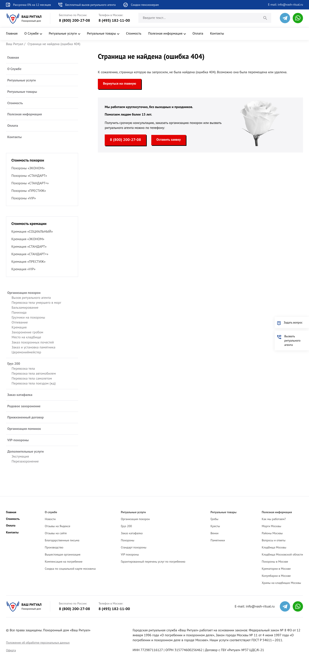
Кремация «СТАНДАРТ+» (29, 254)
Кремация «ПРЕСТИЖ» (28, 261)
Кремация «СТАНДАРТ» (29, 246)
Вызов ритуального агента (31, 297)
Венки (214, 533)
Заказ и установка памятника (33, 347)
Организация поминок (24, 428)
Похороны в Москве (275, 561)
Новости (50, 519)
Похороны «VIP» (23, 198)
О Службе (31, 33)
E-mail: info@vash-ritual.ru (285, 4)
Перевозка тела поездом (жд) (34, 383)
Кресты (215, 526)
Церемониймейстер (26, 352)
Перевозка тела (23, 368)
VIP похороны (130, 554)
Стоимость (133, 33)
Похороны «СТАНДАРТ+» (30, 183)
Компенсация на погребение (63, 561)
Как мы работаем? (274, 519)
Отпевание (20, 322)
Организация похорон (24, 292)
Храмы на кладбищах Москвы (281, 583)
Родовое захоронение (24, 406)
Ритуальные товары (101, 33)
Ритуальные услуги (63, 33)
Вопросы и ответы (274, 540)
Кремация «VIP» (23, 269)
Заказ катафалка (19, 394)
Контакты (217, 33)
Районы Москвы (272, 533)
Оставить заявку (168, 139)
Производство (54, 547)
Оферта (11, 650)
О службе (51, 512)
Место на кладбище (26, 337)
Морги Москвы (271, 526)
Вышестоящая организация (62, 554)
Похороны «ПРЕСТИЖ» (28, 190)
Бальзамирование (25, 307)
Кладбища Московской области (282, 554)
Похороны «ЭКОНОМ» (28, 168)
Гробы (214, 519)
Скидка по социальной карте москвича (70, 569)
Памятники (218, 540)
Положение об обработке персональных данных (38, 642)
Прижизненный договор (25, 417)
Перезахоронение (25, 461)
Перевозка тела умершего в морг (36, 302)
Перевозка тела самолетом (32, 378)
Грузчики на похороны (28, 317)
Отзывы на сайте (56, 533)
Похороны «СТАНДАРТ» (29, 175)
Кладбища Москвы (274, 547)
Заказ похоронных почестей (33, 342)
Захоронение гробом (27, 332)
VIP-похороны (18, 440)
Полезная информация (165, 33)
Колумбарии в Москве (276, 576)
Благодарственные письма (62, 540)
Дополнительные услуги (25, 451)
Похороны (127, 540)
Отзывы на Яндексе (57, 526)
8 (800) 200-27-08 (74, 20)
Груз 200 (13, 363)
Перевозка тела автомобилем (34, 373)
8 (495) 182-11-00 (114, 20)
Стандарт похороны (133, 547)
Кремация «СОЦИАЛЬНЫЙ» (32, 231)
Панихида (19, 312)
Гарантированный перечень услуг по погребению (153, 561)
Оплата (197, 33)
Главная (12, 33)
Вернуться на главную (119, 83)
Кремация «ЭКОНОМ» (27, 239)
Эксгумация (20, 456)
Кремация (19, 327)
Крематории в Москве (276, 569)
